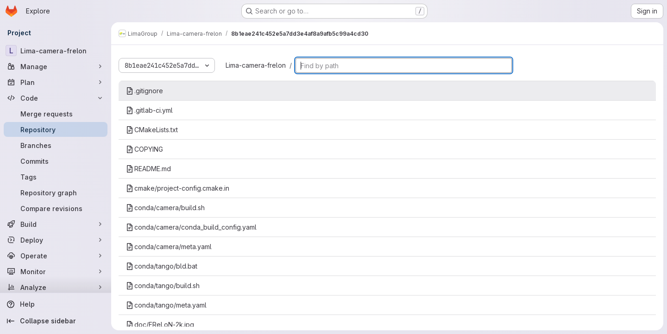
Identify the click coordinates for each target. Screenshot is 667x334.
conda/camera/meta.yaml (169, 246)
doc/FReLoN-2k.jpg (160, 324)
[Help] (55, 304)
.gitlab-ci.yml (149, 110)
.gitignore (144, 91)
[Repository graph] (55, 192)
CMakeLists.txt (152, 130)
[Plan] (55, 82)
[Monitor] (55, 271)
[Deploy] (55, 239)
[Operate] (55, 255)
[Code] (55, 97)
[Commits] (55, 161)
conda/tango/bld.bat (161, 266)
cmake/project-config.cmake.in (177, 188)
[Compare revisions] (55, 208)
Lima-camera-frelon (256, 65)
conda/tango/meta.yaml (166, 305)
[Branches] (55, 145)
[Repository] (55, 129)
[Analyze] (55, 287)
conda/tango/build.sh (163, 285)
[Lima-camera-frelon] (55, 50)
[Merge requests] (55, 113)
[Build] (55, 224)
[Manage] (55, 66)
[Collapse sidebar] (55, 321)
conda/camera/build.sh (165, 208)
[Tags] (55, 176)
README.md (148, 169)
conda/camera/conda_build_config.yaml (191, 227)
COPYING (144, 149)
